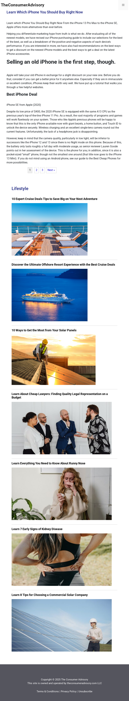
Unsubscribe (85, 691)
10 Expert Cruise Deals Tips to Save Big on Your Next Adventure (54, 199)
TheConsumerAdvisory (22, 5)
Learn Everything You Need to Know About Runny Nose (48, 463)
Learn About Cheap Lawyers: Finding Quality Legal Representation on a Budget (60, 395)
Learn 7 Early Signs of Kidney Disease (37, 529)
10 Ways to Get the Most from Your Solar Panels (44, 330)
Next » (51, 170)
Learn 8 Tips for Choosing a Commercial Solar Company (50, 595)
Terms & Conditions (48, 691)
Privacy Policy (68, 691)
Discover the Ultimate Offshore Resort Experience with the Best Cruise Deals (63, 264)
